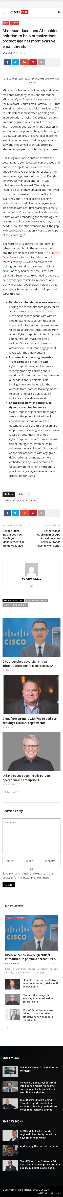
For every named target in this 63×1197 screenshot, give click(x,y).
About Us (42, 1192)
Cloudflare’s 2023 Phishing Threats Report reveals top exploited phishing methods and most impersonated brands (39, 1104)
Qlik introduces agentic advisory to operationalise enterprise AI (38, 998)
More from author (36, 600)
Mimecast (24, 494)
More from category (15, 605)
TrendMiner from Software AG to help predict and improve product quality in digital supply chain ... (40, 1164)
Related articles (13, 600)
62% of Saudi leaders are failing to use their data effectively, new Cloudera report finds (38, 1015)
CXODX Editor (10, 52)
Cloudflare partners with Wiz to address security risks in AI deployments (40, 983)
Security (14, 23)
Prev (7, 792)
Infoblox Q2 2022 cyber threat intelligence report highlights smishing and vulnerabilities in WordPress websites (38, 1087)
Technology (20, 918)
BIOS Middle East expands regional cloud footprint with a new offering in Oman (38, 1134)
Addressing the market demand (39, 1146)
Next (16, 792)
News (5, 23)
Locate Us (55, 1192)
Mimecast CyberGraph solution (21, 500)
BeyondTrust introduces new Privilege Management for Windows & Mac (13, 538)
